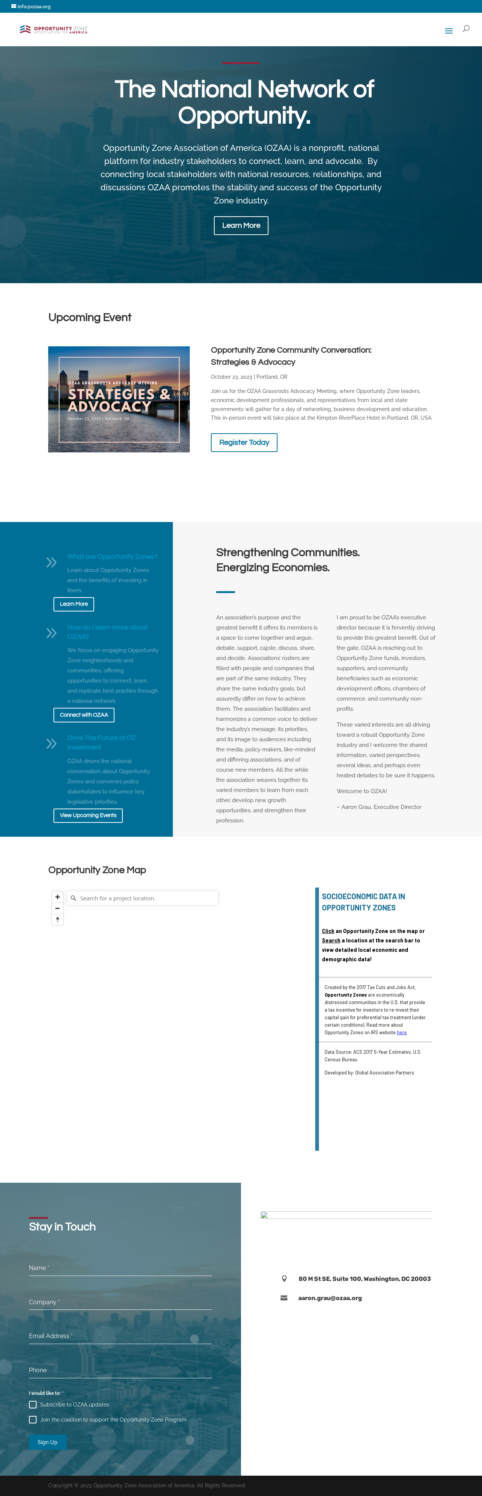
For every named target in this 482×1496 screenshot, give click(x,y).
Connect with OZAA (84, 715)
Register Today (244, 442)
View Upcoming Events (88, 815)
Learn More (241, 225)
